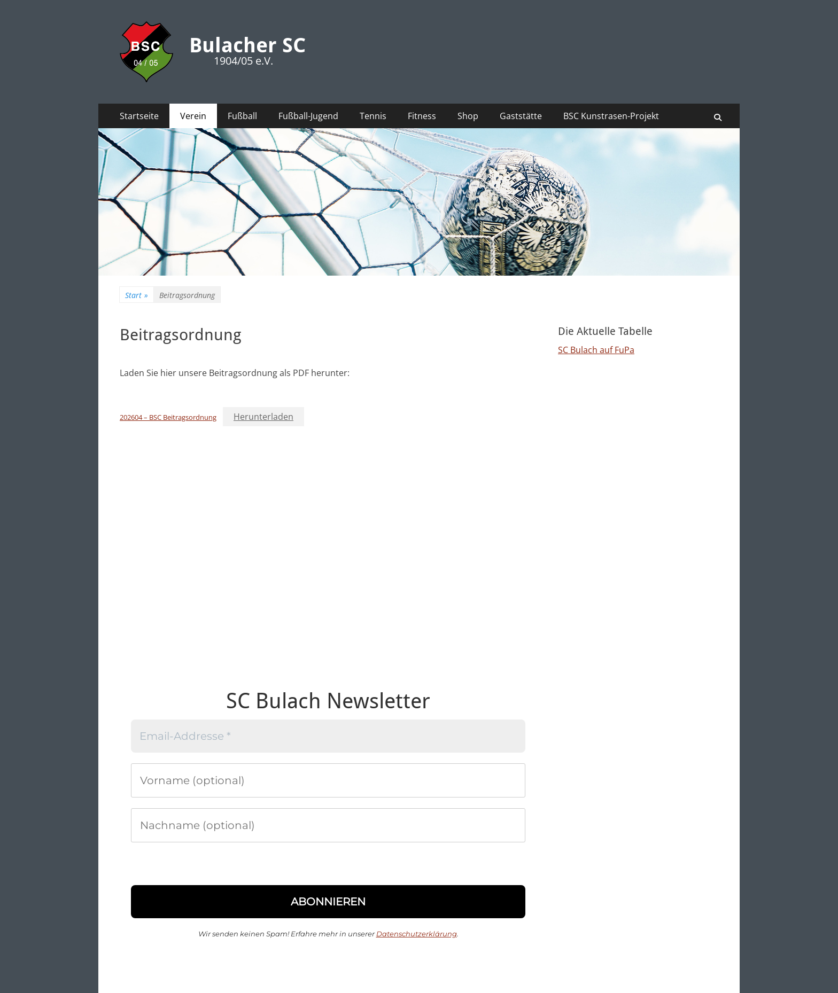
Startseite (139, 116)
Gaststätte (521, 116)
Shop (467, 116)
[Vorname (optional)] (328, 780)
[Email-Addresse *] (328, 736)
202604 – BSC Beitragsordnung (168, 417)
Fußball (242, 116)
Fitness (422, 116)
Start (136, 295)
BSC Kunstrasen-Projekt (611, 116)
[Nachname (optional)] (328, 825)
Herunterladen (263, 417)
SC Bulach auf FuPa (596, 350)
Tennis (373, 116)
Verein (193, 116)
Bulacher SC (247, 45)
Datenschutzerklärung (416, 933)
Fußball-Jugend (308, 116)
